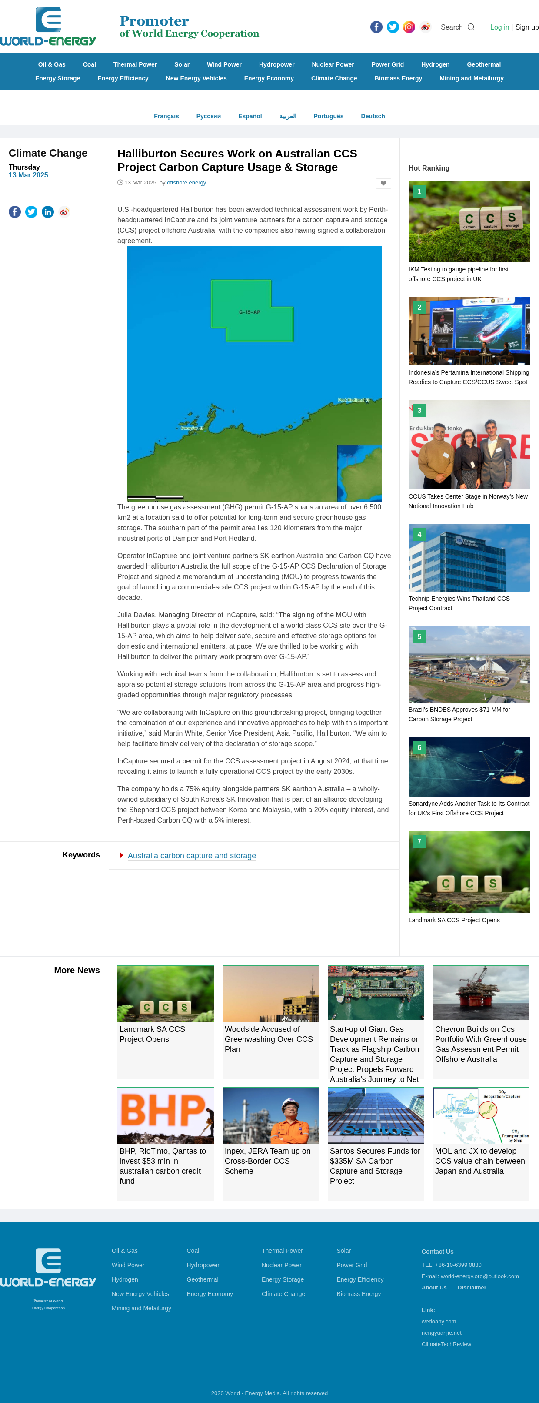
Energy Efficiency (123, 78)
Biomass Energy (399, 78)
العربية (287, 116)
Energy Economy (269, 78)
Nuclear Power (333, 64)
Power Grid (388, 64)
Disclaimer (472, 1287)
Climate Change (334, 78)
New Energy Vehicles (196, 78)
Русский (208, 116)
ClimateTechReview (446, 1344)
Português (328, 116)
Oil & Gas (52, 64)
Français (166, 116)
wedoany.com (439, 1321)
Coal (89, 64)
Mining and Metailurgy (471, 78)
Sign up (527, 27)
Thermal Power (135, 64)
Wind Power (224, 64)
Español (250, 116)
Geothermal (484, 64)
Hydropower (277, 64)
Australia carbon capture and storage (192, 855)
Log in (499, 27)
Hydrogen (435, 64)
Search (452, 27)
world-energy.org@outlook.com (480, 1276)
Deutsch (373, 116)
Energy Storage (57, 78)
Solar (182, 64)
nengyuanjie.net (442, 1332)
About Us (434, 1287)
